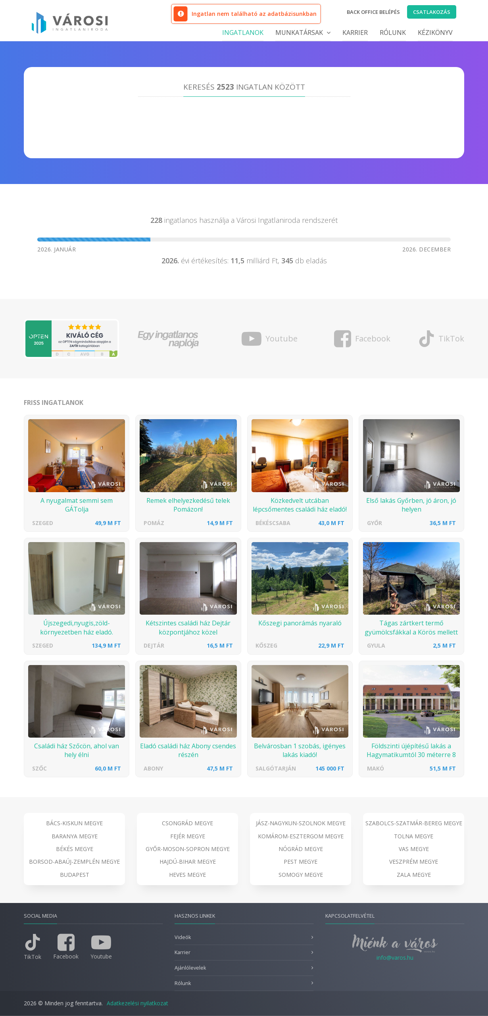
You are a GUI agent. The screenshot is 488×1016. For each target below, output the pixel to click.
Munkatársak (302, 32)
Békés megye (74, 849)
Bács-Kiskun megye (74, 823)
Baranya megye (75, 836)
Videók (183, 937)
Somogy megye (301, 874)
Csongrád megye (187, 823)
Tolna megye (413, 836)
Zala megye (414, 874)
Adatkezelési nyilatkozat (137, 1003)
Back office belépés (373, 11)
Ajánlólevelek (190, 967)
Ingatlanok (242, 32)
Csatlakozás (431, 11)
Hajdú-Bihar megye (187, 861)
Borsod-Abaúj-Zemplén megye (74, 861)
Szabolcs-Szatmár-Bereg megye (413, 823)
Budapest (74, 874)
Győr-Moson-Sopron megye (188, 849)
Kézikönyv (435, 32)
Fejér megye (187, 836)
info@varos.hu (395, 957)
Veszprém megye (413, 861)
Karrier (355, 32)
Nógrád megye (301, 849)
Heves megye (187, 874)
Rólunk (393, 32)
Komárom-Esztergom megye (301, 836)
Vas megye (414, 849)
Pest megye (300, 861)
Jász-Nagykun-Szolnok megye (301, 823)
